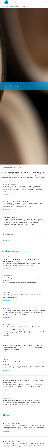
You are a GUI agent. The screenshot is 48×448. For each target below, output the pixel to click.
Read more (5, 194)
